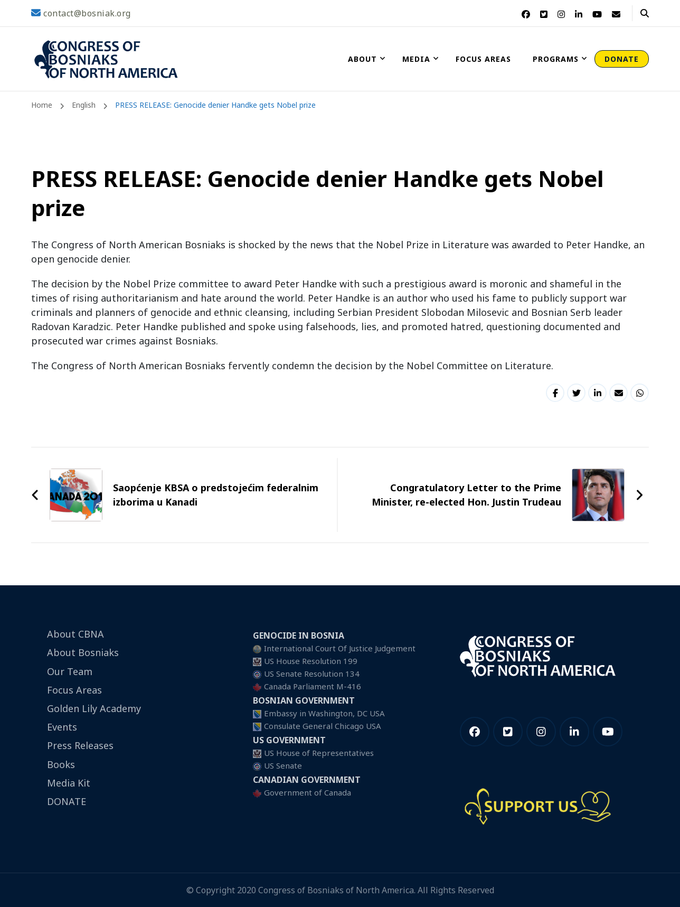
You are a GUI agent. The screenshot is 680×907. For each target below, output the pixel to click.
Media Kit (68, 783)
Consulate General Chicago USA (322, 726)
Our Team (69, 671)
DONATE (622, 59)
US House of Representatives (319, 752)
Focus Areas (483, 59)
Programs (556, 59)
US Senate (283, 765)
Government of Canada (307, 792)
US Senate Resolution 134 (312, 673)
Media (416, 59)
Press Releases (80, 745)
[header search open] (644, 13)
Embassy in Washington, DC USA (324, 713)
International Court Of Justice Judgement (339, 648)
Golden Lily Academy (94, 708)
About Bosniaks (83, 652)
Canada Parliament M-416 (312, 686)
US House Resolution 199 (310, 661)
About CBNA (75, 634)
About (362, 59)
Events (62, 727)
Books (61, 764)
